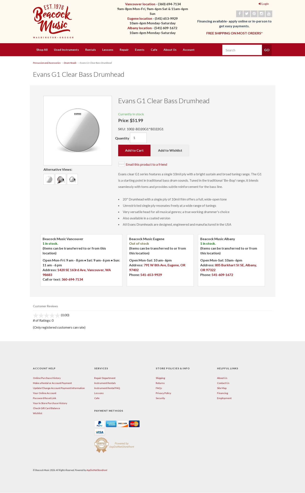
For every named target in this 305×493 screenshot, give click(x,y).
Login (264, 3)
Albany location (139, 28)
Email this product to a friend (146, 164)
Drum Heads (70, 62)
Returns (160, 383)
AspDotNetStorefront (96, 470)
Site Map (221, 388)
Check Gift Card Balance (46, 408)
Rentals (90, 49)
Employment (224, 398)
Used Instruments (66, 49)
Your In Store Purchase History (50, 403)
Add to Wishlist (170, 150)
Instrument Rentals (105, 383)
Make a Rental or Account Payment (52, 383)
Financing (222, 393)
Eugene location (139, 18)
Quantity (122, 138)
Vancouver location (140, 4)
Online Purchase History (47, 378)
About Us (170, 49)
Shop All (42, 49)
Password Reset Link (44, 398)
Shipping (160, 378)
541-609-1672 (222, 275)
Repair (124, 49)
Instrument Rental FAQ (107, 388)
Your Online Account (44, 393)
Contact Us (223, 383)
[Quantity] (138, 138)
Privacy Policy (163, 393)
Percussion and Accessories (47, 62)
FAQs (159, 388)
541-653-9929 (151, 275)
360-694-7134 (72, 279)
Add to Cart (134, 150)
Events (139, 49)
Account (189, 49)
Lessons (107, 49)
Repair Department (104, 378)
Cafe (154, 49)
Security (160, 398)
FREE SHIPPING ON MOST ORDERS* (234, 33)
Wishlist (37, 413)
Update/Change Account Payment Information (59, 388)
